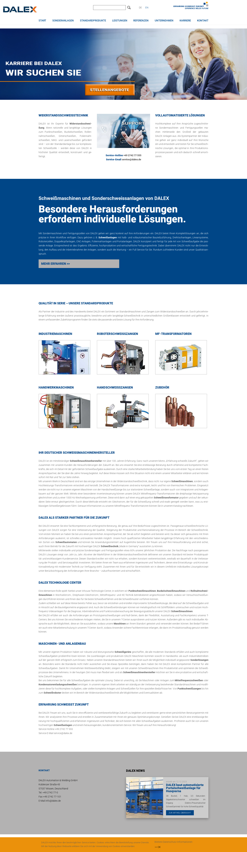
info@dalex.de (53, 801)
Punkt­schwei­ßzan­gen (189, 688)
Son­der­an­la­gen (92, 550)
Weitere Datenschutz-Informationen (173, 842)
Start (42, 20)
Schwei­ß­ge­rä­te (123, 652)
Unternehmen (164, 20)
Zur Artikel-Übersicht (181, 813)
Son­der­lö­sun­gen (199, 660)
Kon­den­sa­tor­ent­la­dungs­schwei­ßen (58, 684)
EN (146, 7)
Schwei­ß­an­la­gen (63, 725)
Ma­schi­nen (120, 623)
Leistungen (119, 20)
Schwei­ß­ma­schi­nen (182, 481)
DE (140, 7)
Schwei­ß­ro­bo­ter (52, 693)
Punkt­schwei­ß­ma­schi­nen (142, 591)
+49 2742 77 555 (132, 155)
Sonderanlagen (63, 20)
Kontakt (202, 20)
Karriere (185, 20)
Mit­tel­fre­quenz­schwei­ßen (189, 680)
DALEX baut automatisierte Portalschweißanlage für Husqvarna (185, 788)
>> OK (158, 847)
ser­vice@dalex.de (131, 159)
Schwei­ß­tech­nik (132, 315)
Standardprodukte (93, 20)
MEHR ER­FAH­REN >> (55, 264)
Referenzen (141, 20)
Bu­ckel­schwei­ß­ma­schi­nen (171, 591)
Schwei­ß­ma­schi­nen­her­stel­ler (86, 461)
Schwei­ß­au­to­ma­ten (66, 542)
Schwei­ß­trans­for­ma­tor (166, 498)
